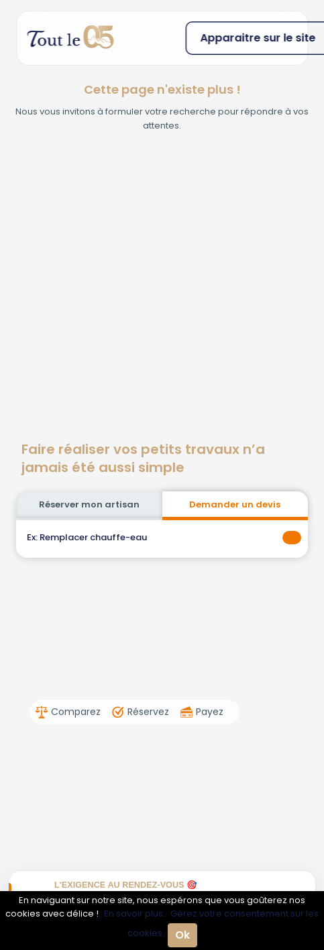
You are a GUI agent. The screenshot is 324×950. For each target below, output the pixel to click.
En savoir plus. (134, 913)
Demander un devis (234, 504)
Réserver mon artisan (89, 504)
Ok (182, 935)
